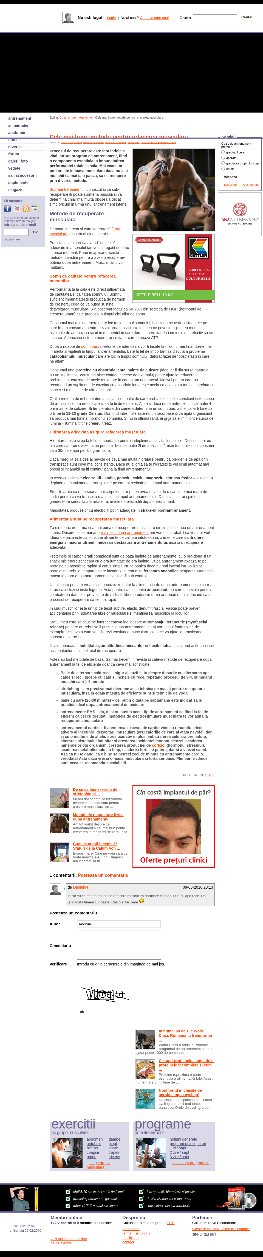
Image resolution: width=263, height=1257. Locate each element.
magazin (16, 189)
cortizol (159, 745)
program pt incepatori (188, 1143)
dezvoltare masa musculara (158, 142)
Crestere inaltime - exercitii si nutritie (221, 1229)
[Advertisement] (76, 1050)
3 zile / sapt (179, 1157)
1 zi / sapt (178, 1148)
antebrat (94, 1143)
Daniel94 (80, 887)
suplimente (18, 182)
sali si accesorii (22, 175)
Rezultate (230, 184)
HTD (171, 1223)
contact (128, 1242)
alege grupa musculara (98, 1165)
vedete (14, 168)
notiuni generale (183, 1139)
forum (13, 154)
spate (113, 1148)
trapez (114, 1152)
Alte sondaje (251, 184)
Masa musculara (93, 142)
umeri (91, 1157)
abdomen (95, 1139)
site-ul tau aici (204, 1234)
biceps (92, 1148)
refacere (134, 142)
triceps (114, 1157)
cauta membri (61, 1243)
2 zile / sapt (179, 1152)
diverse (15, 147)
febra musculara (115, 142)
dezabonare (12, 239)
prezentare (131, 1229)
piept (113, 1143)
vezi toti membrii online (69, 1239)
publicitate (131, 1238)
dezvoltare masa (71, 142)
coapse (93, 1152)
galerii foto (18, 161)
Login (111, 18)
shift (210, 775)
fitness (14, 140)
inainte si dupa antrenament (125, 532)
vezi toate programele (191, 1163)
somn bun (89, 346)
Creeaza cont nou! (154, 18)
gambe (114, 1139)
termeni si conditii (136, 1233)
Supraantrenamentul (67, 189)
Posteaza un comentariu (103, 875)
